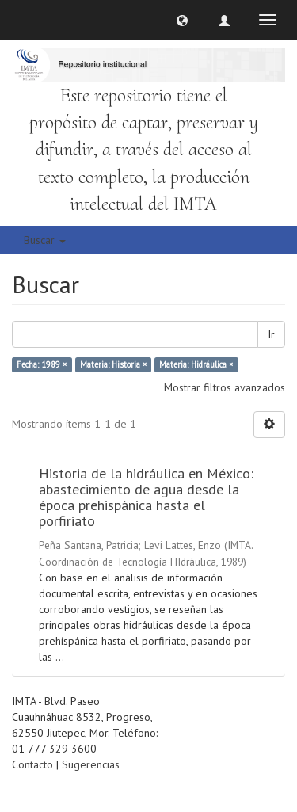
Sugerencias (91, 764)
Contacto (32, 764)
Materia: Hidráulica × (196, 364)
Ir (271, 334)
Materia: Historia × (113, 364)
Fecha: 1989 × (42, 364)
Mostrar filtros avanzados (224, 387)
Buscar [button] (45, 240)
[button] (182, 19)
